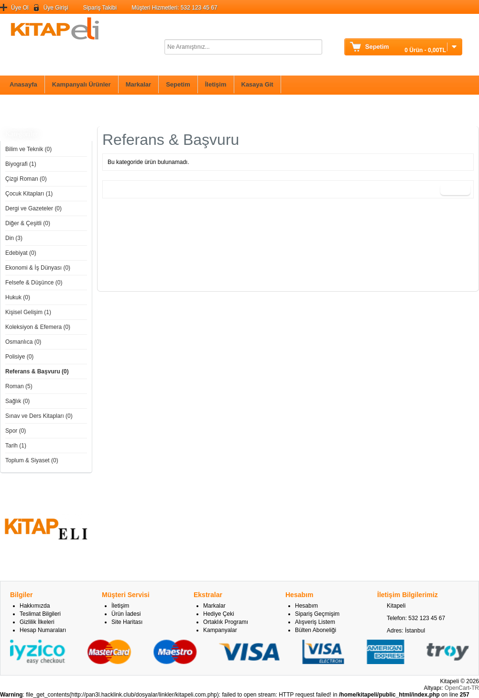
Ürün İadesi (126, 614)
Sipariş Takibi (100, 7)
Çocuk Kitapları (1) (29, 193)
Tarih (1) (15, 445)
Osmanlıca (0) (23, 341)
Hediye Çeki (218, 614)
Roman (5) (19, 386)
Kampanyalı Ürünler (81, 84)
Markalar (138, 84)
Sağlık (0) (17, 401)
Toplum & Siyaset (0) (31, 460)
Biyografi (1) (20, 164)
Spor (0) (15, 430)
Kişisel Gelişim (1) (28, 312)
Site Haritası (126, 622)
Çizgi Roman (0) (26, 178)
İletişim (216, 84)
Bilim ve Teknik (27, 110)
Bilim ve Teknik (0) (28, 149)
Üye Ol (20, 7)
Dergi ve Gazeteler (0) (33, 208)
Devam (455, 189)
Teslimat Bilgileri (40, 614)
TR (475, 688)
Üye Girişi (56, 7)
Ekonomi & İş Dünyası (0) (37, 267)
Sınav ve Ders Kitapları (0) (39, 416)
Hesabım (306, 605)
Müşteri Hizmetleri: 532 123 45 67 (174, 7)
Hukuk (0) (17, 297)
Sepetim (178, 84)
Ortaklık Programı (225, 622)
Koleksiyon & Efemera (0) (37, 327)
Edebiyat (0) (20, 253)
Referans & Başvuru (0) (37, 371)
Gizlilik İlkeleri (37, 622)
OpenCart (457, 688)
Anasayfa (23, 84)
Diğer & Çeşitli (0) (27, 223)
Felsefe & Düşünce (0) (33, 282)
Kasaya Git (257, 84)
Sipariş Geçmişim (317, 614)
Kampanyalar (220, 630)
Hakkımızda (35, 605)
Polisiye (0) (19, 356)
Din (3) (13, 238)
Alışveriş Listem (315, 622)
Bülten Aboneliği (315, 630)
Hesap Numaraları (43, 630)
